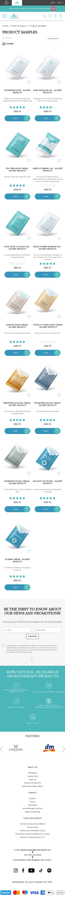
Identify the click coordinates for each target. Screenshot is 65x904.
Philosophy (32, 773)
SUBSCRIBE (32, 636)
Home (5, 26)
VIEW (53, 8)
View (15, 118)
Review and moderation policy (32, 831)
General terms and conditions (32, 824)
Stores (32, 802)
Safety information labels (32, 786)
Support (32, 798)
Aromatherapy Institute (33, 808)
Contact (32, 793)
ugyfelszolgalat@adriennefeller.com (35, 850)
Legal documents (32, 818)
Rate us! (32, 780)
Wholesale (32, 805)
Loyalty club (32, 776)
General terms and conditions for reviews (32, 834)
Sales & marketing (32, 812)
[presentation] (1, 750)
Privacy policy (32, 827)
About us (32, 767)
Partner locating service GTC (32, 837)
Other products (19, 26)
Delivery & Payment (32, 783)
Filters (8, 44)
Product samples (37, 26)
